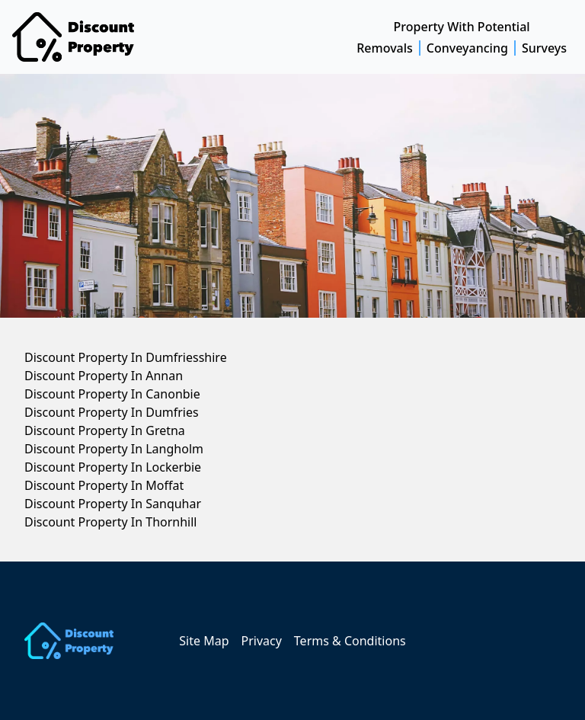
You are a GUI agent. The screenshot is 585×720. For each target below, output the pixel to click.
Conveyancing (467, 48)
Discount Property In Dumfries (111, 412)
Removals (384, 48)
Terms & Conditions (350, 640)
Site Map (204, 640)
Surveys (544, 48)
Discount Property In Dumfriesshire (125, 357)
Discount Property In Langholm (113, 448)
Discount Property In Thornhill (110, 522)
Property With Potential (462, 26)
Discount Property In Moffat (104, 485)
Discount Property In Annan (103, 375)
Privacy (261, 640)
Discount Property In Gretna (104, 430)
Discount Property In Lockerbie (112, 467)
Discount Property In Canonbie (112, 394)
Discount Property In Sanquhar (112, 503)
